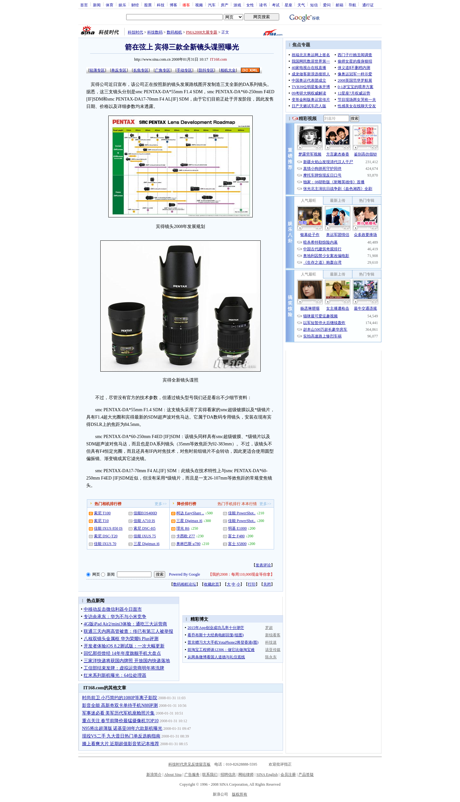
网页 (96, 574)
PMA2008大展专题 (201, 32)
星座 (288, 5)
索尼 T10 (101, 520)
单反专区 (118, 70)
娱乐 (122, 5)
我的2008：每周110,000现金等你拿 (241, 574)
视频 (199, 5)
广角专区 (162, 70)
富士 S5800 (237, 543)
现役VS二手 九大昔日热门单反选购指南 (121, 736)
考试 (276, 5)
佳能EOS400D (145, 513)
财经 (135, 5)
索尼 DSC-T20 (106, 536)
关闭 (267, 584)
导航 (352, 5)
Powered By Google (184, 574)
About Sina (172, 774)
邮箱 (339, 5)
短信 (314, 5)
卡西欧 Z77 (185, 536)
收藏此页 (211, 584)
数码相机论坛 (184, 584)
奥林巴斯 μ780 (188, 543)
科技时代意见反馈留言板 (189, 764)
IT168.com (218, 59)
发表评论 (263, 565)
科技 (161, 5)
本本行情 (249, 504)
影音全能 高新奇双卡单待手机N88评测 (120, 705)
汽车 (212, 5)
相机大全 (228, 70)
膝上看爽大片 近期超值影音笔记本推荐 (120, 743)
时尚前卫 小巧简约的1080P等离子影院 (119, 697)
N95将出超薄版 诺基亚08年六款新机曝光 (122, 728)
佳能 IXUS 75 (145, 536)
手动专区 (184, 70)
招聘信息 (228, 774)
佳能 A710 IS (144, 520)
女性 (250, 5)
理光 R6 (182, 528)
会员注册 (288, 774)
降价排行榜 (186, 504)
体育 (109, 5)
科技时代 (135, 32)
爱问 (327, 5)
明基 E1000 (237, 528)
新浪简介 (154, 774)
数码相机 (174, 32)
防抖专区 (206, 70)
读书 (263, 5)
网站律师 (246, 774)
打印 (252, 584)
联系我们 (210, 774)
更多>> (161, 504)
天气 (301, 5)
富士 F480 (236, 536)
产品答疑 (306, 774)
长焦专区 (141, 70)
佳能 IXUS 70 (105, 543)
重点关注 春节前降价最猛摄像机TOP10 (120, 720)
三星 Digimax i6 (146, 543)
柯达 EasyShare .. (190, 513)
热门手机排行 (229, 504)
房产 (224, 5)
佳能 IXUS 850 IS (108, 528)
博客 (173, 5)
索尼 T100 (102, 513)
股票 (148, 5)
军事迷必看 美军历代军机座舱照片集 (118, 713)
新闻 (97, 5)
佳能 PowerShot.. (242, 513)
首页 (84, 5)
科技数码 (155, 32)
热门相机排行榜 (108, 504)
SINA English (267, 774)
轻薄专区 (97, 70)
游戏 (237, 5)
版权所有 (239, 794)
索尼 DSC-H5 (145, 528)
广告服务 (192, 774)
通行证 (368, 5)
